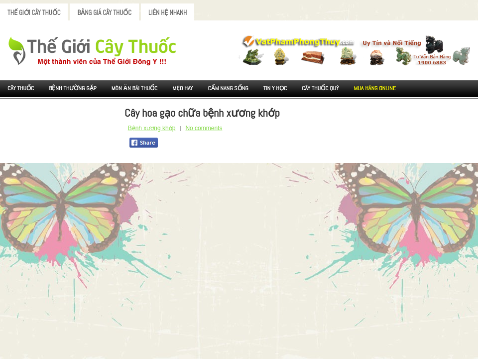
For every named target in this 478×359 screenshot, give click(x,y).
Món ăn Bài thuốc (135, 88)
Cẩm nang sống (228, 88)
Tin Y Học (275, 88)
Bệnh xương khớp (152, 128)
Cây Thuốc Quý (320, 88)
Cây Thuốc (20, 88)
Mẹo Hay (182, 88)
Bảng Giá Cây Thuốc (104, 12)
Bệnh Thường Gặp (73, 88)
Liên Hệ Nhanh (167, 12)
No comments (203, 128)
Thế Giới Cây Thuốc (33, 12)
